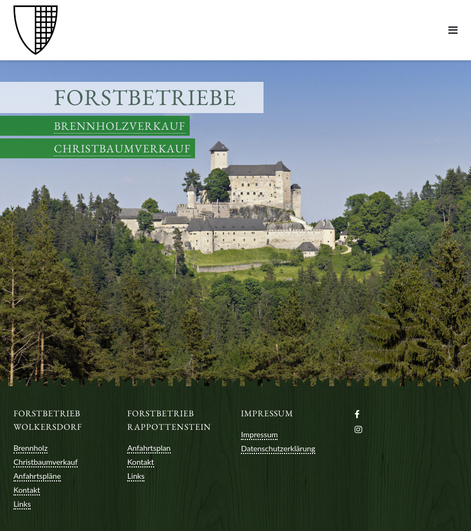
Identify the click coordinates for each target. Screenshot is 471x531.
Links (22, 503)
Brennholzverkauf (119, 125)
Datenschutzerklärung (278, 448)
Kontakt (26, 489)
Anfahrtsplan (148, 447)
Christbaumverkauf (122, 148)
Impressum (259, 434)
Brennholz (30, 447)
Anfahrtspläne (37, 475)
